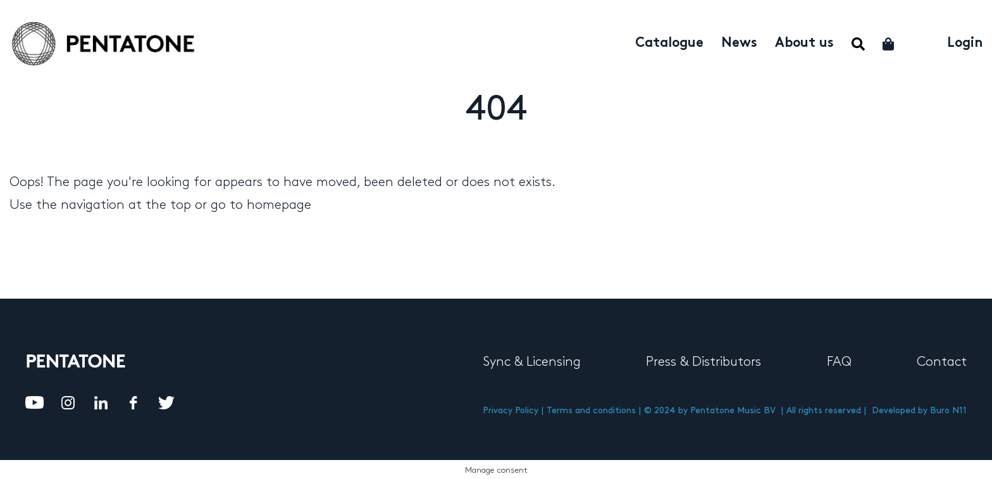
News (739, 43)
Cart (889, 44)
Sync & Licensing (532, 362)
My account (921, 42)
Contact (942, 362)
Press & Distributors (703, 362)
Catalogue (669, 43)
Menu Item (858, 44)
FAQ (839, 362)
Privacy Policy (510, 410)
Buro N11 (948, 410)
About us (804, 43)
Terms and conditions (591, 410)
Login (965, 43)
